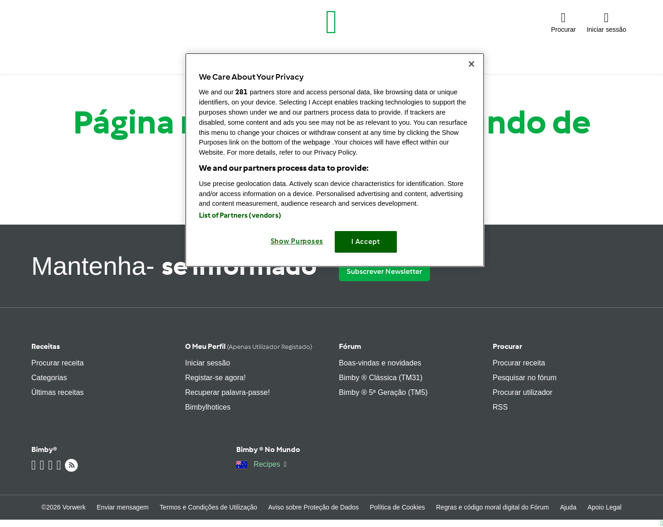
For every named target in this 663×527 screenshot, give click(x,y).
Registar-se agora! (215, 378)
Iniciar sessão (207, 363)
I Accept (365, 241)
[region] (334, 160)
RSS (500, 407)
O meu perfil (248, 346)
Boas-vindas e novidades (380, 363)
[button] (563, 22)
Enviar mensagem (123, 507)
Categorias (49, 378)
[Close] (471, 64)
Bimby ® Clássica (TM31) (381, 378)
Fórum (350, 346)
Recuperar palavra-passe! (227, 392)
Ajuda (568, 507)
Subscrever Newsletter (384, 271)
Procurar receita (57, 363)
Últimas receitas (57, 392)
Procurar (507, 346)
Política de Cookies (397, 507)
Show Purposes (297, 241)
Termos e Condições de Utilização (208, 507)
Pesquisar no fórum (525, 378)
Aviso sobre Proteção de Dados (313, 507)
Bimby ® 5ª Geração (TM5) (383, 392)
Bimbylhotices (208, 407)
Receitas (45, 346)
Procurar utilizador (522, 392)
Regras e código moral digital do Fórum (492, 507)
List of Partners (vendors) (240, 215)
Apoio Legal (604, 507)
